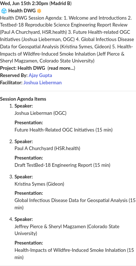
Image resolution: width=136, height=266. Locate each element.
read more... (61, 68)
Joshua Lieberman (43, 82)
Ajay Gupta (40, 75)
